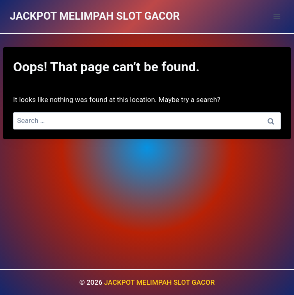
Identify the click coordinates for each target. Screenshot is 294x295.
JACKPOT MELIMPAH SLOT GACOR (159, 282)
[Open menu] (276, 16)
